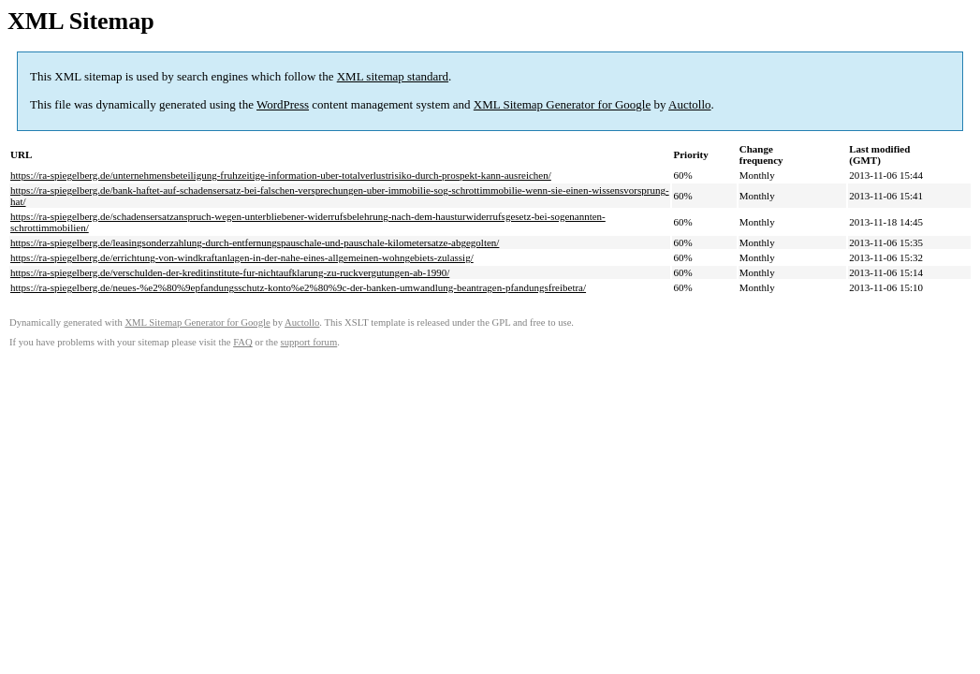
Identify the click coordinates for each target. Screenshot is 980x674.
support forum (309, 342)
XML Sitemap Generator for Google (562, 104)
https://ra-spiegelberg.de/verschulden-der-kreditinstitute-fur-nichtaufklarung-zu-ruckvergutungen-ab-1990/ (229, 272)
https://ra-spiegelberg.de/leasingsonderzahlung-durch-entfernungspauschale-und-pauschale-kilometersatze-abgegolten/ (254, 242)
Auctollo (689, 104)
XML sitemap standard (392, 76)
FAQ (243, 342)
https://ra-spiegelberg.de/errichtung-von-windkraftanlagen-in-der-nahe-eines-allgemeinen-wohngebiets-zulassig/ (242, 257)
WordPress (282, 104)
